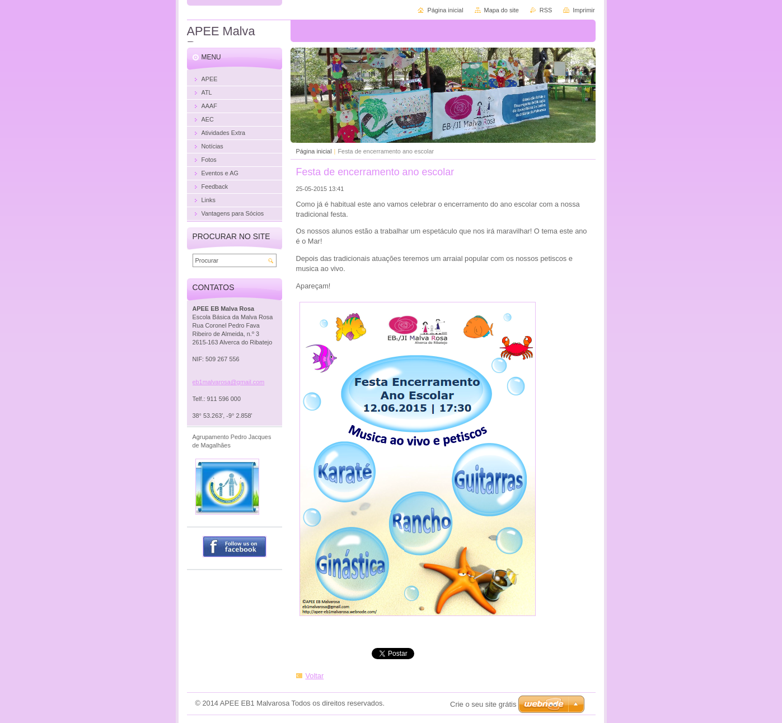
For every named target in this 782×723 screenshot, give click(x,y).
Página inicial (314, 151)
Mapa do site (501, 10)
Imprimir (583, 10)
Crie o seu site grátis (483, 704)
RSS (546, 10)
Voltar (315, 675)
